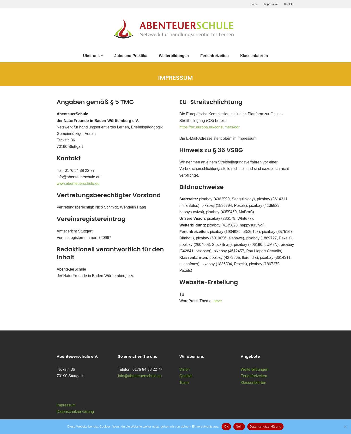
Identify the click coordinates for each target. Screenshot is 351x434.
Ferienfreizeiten (214, 56)
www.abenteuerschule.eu (78, 183)
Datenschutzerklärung (75, 412)
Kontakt (288, 4)
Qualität (186, 376)
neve (218, 301)
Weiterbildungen (174, 56)
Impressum (271, 4)
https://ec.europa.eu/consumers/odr (209, 127)
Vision (184, 370)
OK (226, 426)
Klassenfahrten (254, 56)
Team (184, 383)
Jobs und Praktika (130, 56)
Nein (239, 426)
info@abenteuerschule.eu (140, 376)
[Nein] (345, 426)
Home (254, 4)
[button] (102, 56)
